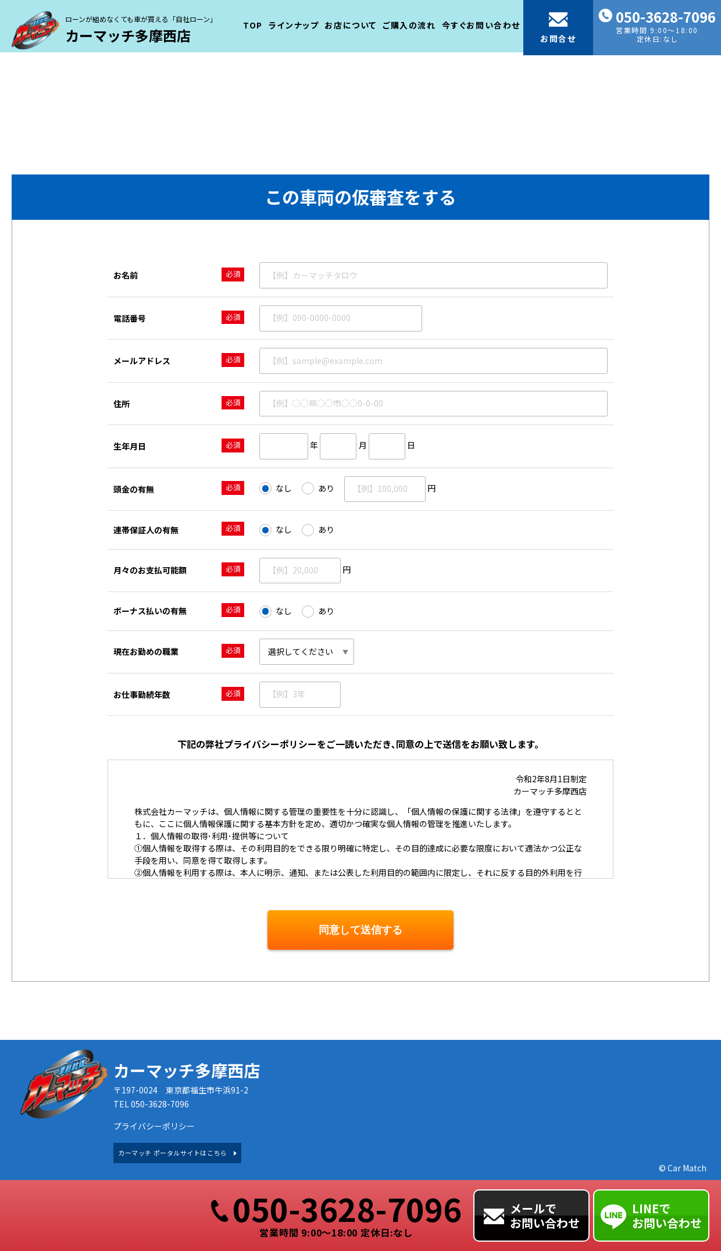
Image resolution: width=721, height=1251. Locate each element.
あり (318, 488)
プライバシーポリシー (154, 1126)
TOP (253, 22)
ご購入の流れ (409, 22)
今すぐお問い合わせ (481, 22)
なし (275, 488)
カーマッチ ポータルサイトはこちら (172, 1152)
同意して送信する (360, 930)
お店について (350, 22)
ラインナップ (294, 22)
